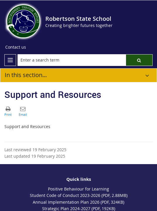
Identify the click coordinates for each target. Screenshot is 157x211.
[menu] (10, 60)
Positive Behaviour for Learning (78, 189)
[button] (139, 60)
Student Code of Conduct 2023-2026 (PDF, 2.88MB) (78, 195)
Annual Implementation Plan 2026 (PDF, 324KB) (78, 202)
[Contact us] (15, 47)
